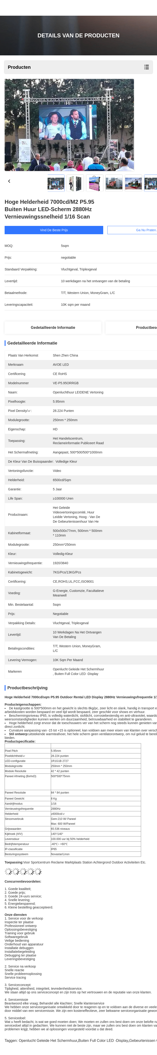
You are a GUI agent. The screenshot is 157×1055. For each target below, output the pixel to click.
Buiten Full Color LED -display (103, 1041)
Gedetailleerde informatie (53, 328)
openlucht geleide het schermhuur (48, 1041)
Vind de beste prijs (60, 230)
